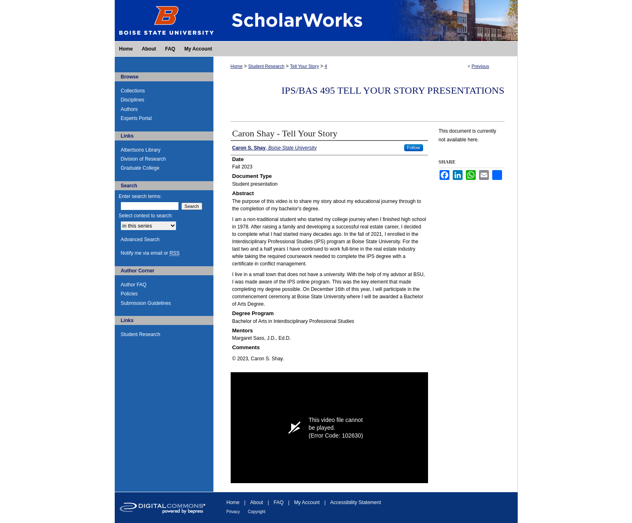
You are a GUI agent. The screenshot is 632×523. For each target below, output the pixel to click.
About (256, 502)
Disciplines (132, 100)
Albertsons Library (141, 150)
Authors (129, 109)
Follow (413, 147)
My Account (306, 502)
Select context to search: (146, 216)
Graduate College (140, 168)
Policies (129, 294)
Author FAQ (134, 285)
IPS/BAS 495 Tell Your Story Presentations (393, 90)
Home (237, 66)
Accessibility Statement (355, 502)
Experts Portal (136, 118)
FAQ (278, 502)
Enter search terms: (140, 196)
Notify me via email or (150, 253)
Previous (480, 66)
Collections (133, 91)
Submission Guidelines (146, 303)
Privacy (233, 511)
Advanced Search (140, 239)
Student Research (266, 66)
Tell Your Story (304, 66)
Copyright (257, 511)
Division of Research (143, 159)
